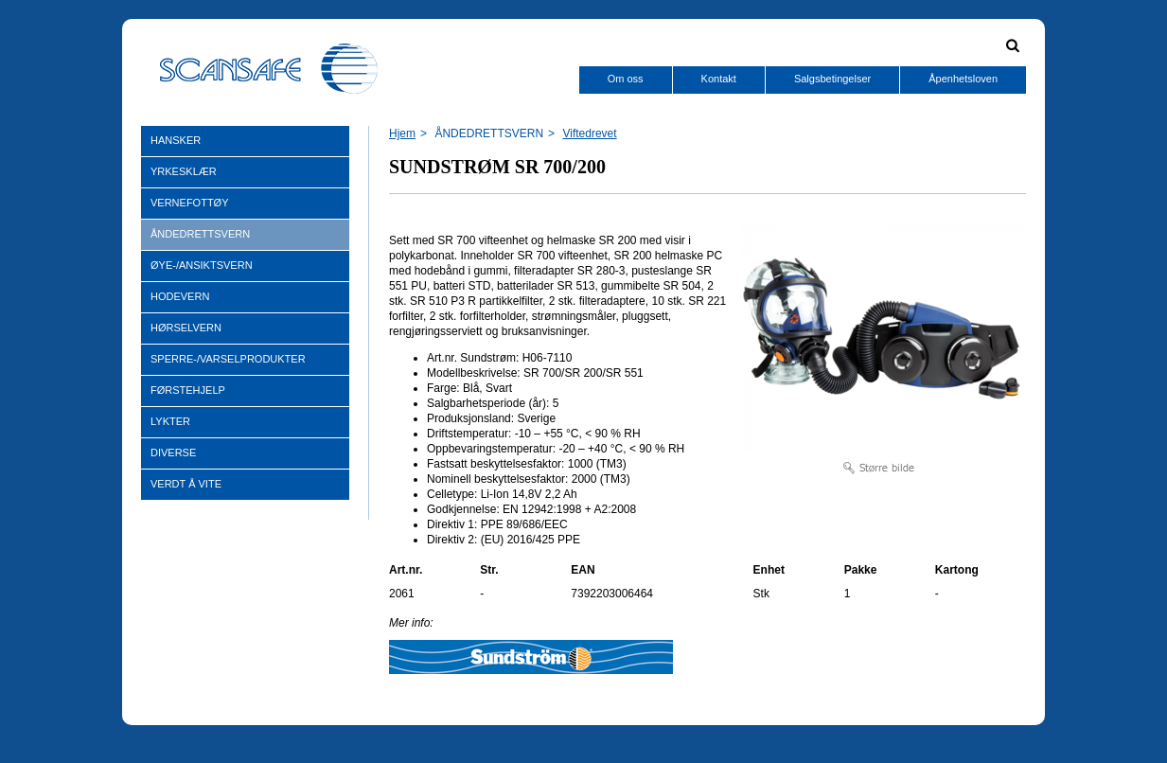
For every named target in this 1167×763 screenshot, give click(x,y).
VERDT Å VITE (185, 483)
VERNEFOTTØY (189, 202)
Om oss (626, 78)
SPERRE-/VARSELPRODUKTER (228, 358)
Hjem (402, 133)
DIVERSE (173, 452)
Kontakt (718, 78)
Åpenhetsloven (963, 78)
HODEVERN (179, 296)
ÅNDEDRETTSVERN (200, 234)
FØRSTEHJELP (187, 390)
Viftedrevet (589, 133)
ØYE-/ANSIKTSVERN (201, 265)
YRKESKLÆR (183, 171)
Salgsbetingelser (832, 78)
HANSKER (175, 140)
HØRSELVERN (185, 327)
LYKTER (170, 421)
